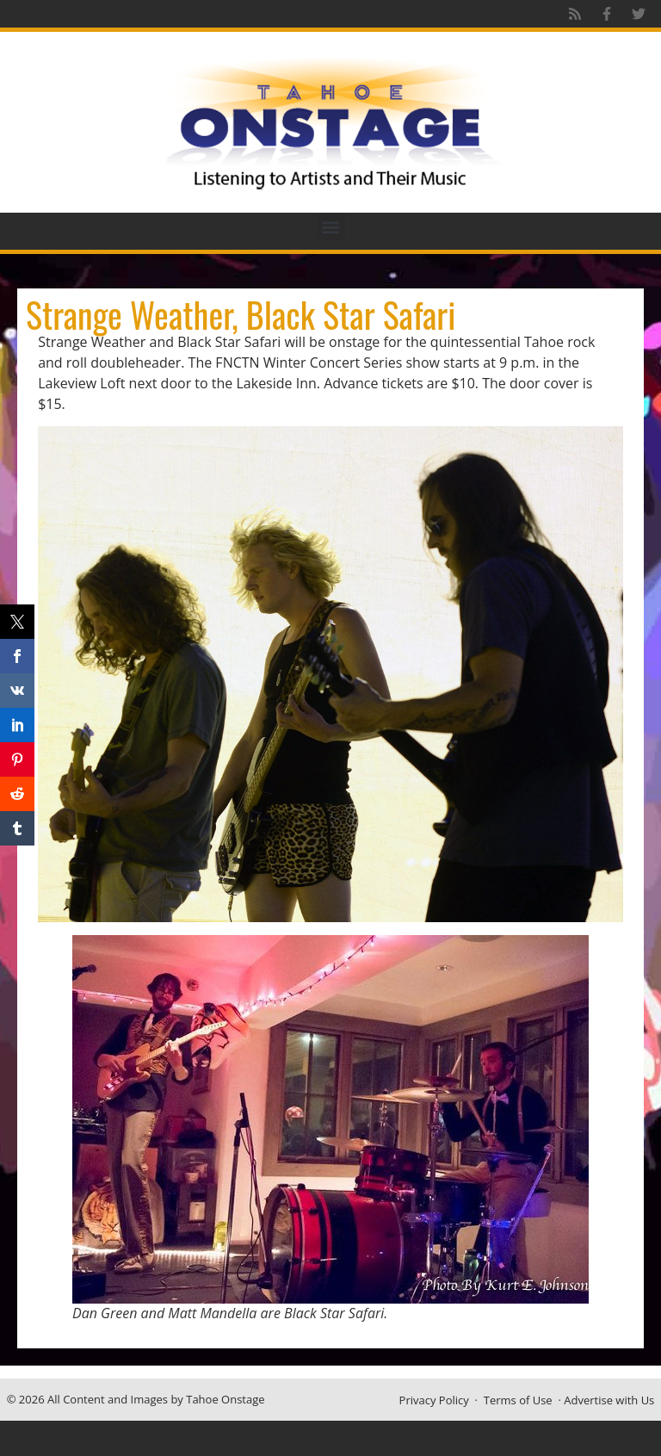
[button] (331, 227)
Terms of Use (518, 1400)
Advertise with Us (609, 1400)
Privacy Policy (434, 1400)
